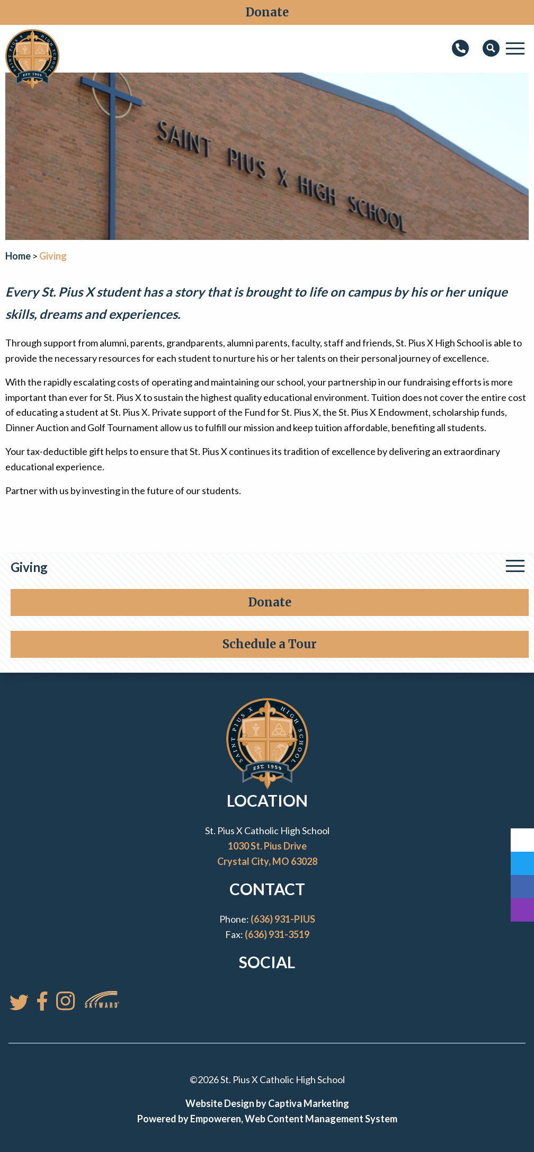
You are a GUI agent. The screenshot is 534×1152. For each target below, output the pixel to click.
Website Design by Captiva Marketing (267, 1103)
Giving (29, 567)
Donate (267, 12)
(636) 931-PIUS (283, 919)
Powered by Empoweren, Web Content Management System (267, 1118)
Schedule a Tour (269, 644)
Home (18, 256)
